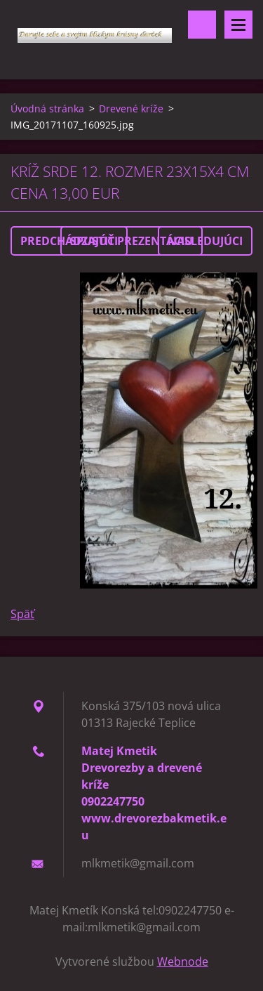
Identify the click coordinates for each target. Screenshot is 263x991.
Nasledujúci (205, 241)
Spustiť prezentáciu (131, 241)
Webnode (182, 961)
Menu (238, 25)
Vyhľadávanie (202, 25)
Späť (22, 614)
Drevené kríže (131, 108)
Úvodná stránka (47, 108)
